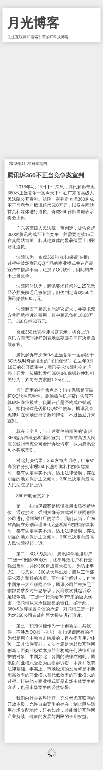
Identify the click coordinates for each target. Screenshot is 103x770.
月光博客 (33, 23)
